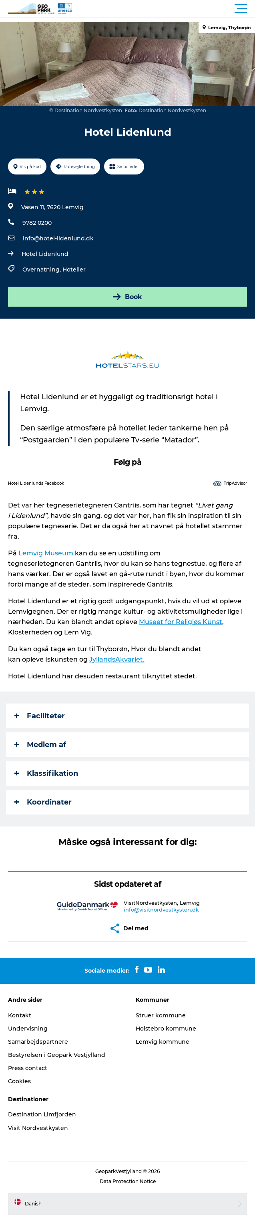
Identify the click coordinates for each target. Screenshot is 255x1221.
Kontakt (19, 1015)
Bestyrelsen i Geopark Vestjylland (56, 1054)
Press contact (27, 1068)
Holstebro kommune (166, 1028)
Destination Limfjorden (42, 1114)
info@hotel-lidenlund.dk (58, 238)
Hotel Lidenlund (45, 254)
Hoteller (74, 269)
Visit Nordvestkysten (38, 1128)
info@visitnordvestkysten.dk (161, 909)
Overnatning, (42, 269)
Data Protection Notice (128, 1181)
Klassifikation (46, 773)
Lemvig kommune (162, 1041)
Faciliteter (39, 716)
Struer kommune (161, 1015)
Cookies (19, 1081)
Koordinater (43, 802)
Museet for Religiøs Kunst (180, 622)
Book (127, 297)
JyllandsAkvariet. (117, 659)
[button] (163, 9)
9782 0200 (37, 222)
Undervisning (28, 1028)
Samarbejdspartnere (38, 1041)
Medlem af (40, 744)
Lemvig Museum (45, 553)
